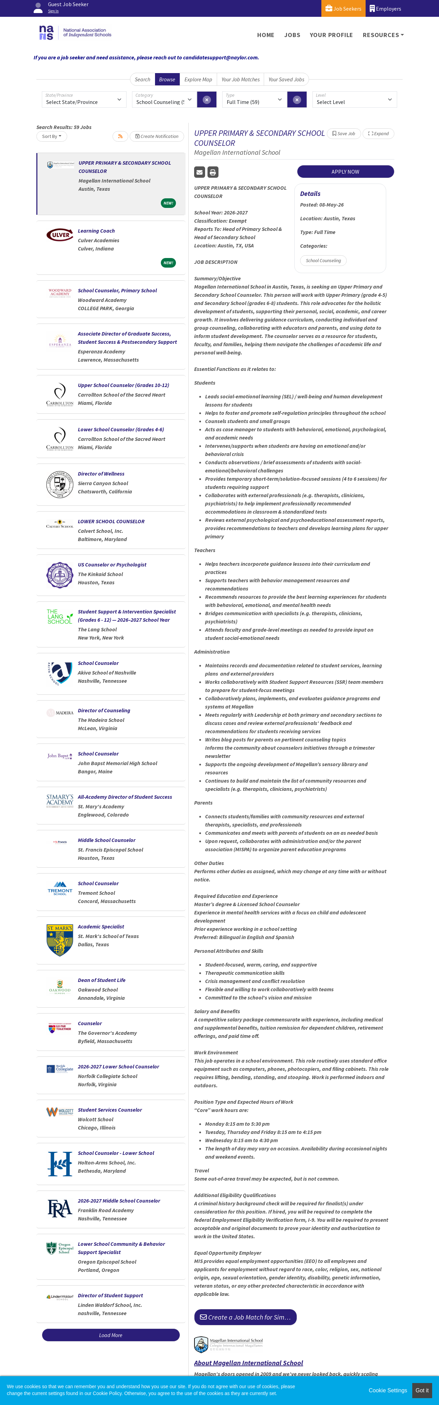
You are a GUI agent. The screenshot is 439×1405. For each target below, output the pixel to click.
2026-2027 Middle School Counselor (119, 1200)
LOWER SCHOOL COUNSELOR (111, 521)
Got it (422, 1390)
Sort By (49, 136)
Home (266, 35)
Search (142, 79)
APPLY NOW (345, 171)
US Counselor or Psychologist (112, 564)
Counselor (90, 1023)
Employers (385, 8)
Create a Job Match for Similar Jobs (248, 1317)
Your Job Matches (241, 79)
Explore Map (198, 79)
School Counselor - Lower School (116, 1152)
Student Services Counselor (110, 1109)
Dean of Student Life (102, 979)
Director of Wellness (101, 473)
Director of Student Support (110, 1295)
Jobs (292, 35)
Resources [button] (381, 35)
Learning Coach (96, 230)
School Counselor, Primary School (117, 290)
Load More (110, 1335)
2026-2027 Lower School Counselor (118, 1066)
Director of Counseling (104, 710)
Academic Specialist (101, 926)
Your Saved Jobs (286, 79)
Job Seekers (343, 8)
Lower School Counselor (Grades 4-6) (121, 429)
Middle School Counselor (106, 839)
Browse (167, 79)
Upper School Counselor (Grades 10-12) (123, 385)
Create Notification (156, 136)
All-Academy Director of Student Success (125, 796)
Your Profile (332, 35)
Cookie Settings (388, 1390)
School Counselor (98, 662)
